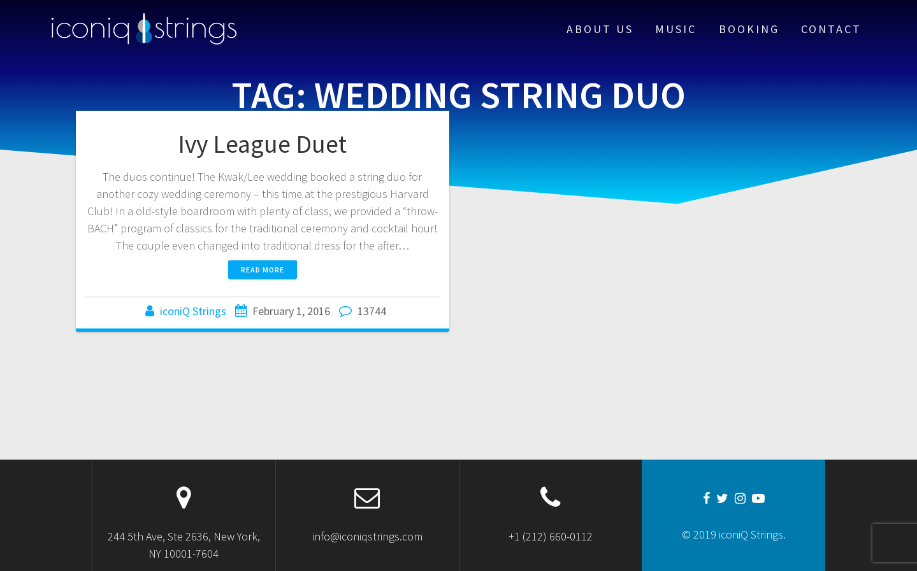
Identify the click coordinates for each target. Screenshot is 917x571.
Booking (749, 29)
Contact (831, 29)
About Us (600, 29)
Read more (262, 269)
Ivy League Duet (262, 144)
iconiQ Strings (193, 311)
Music (676, 29)
